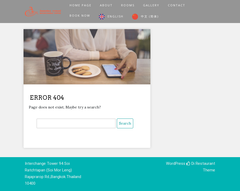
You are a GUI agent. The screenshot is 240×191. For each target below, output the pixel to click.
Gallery (151, 5)
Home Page (80, 5)
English (115, 16)
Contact (176, 5)
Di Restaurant (200, 163)
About (106, 5)
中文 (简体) (150, 16)
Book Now (80, 15)
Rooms (128, 5)
